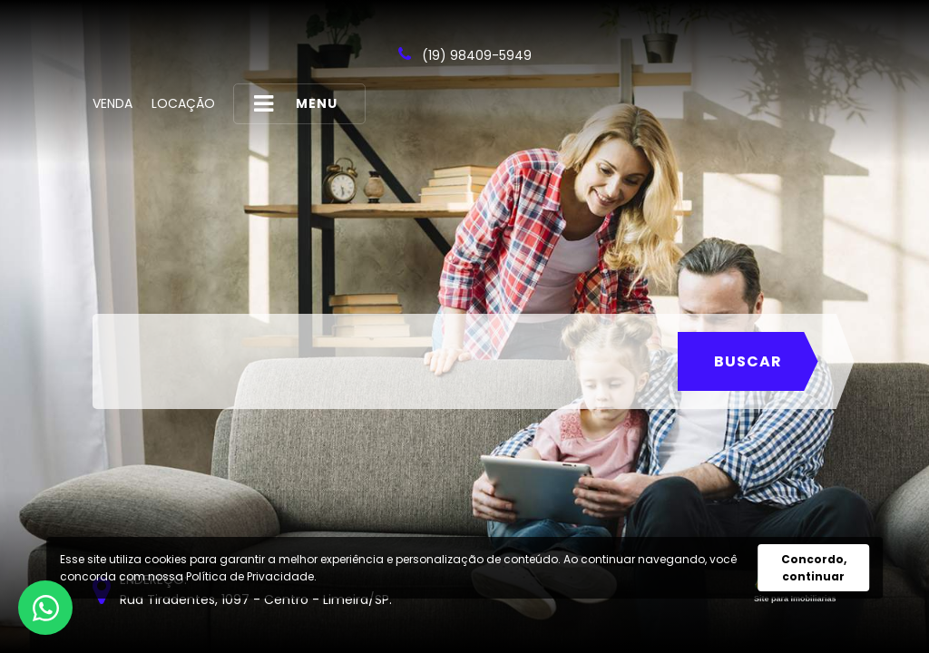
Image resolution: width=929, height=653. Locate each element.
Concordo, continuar (813, 567)
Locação (183, 103)
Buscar (748, 361)
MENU (295, 104)
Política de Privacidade (250, 576)
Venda (112, 103)
